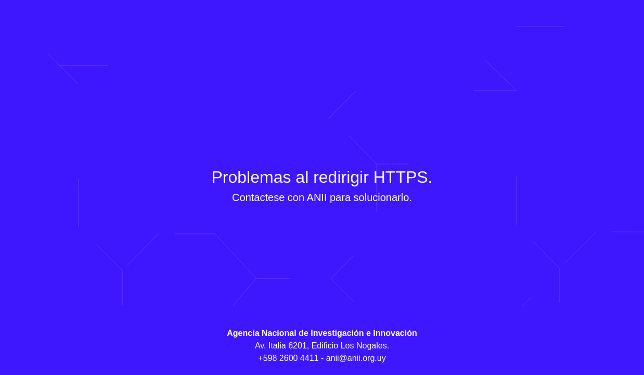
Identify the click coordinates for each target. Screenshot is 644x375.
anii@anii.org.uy (356, 358)
